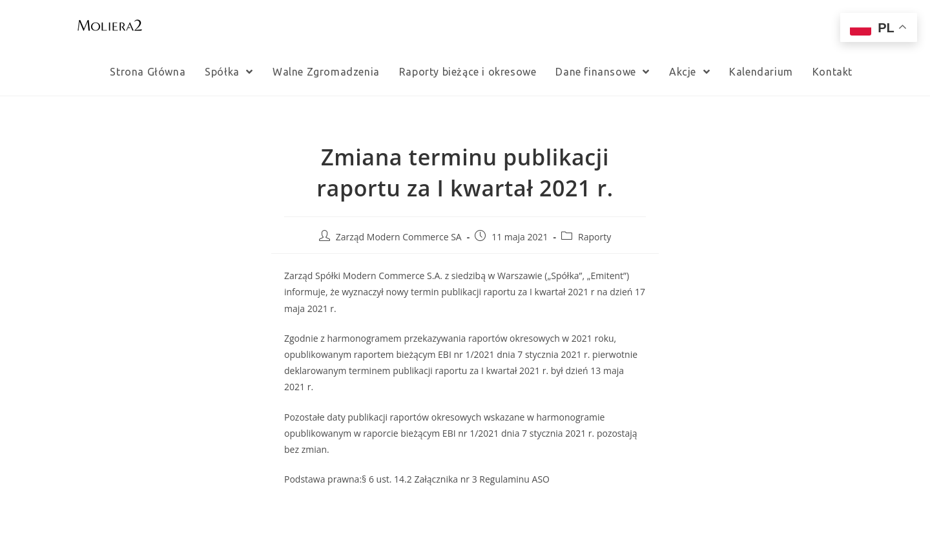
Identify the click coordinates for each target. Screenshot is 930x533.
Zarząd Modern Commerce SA (399, 237)
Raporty (594, 237)
